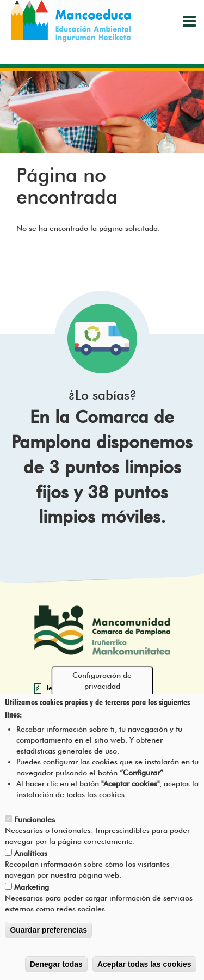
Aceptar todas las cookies (144, 965)
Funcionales (34, 820)
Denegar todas (56, 965)
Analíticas (30, 854)
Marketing (31, 888)
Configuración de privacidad (102, 682)
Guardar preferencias (48, 931)
